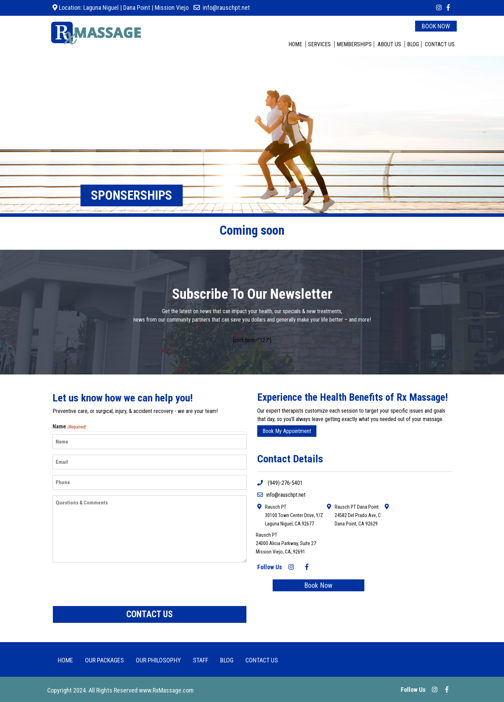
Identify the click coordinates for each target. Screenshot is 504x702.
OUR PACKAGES (104, 660)
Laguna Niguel (100, 7)
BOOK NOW (436, 26)
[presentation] (105, 584)
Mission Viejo (172, 7)
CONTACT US (440, 44)
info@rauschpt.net (226, 7)
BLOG (413, 44)
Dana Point (136, 7)
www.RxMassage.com (166, 690)
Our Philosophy (158, 660)
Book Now (318, 585)
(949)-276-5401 (280, 483)
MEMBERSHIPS (354, 44)
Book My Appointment (286, 431)
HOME (295, 44)
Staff (200, 660)
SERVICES (319, 44)
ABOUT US (389, 44)
